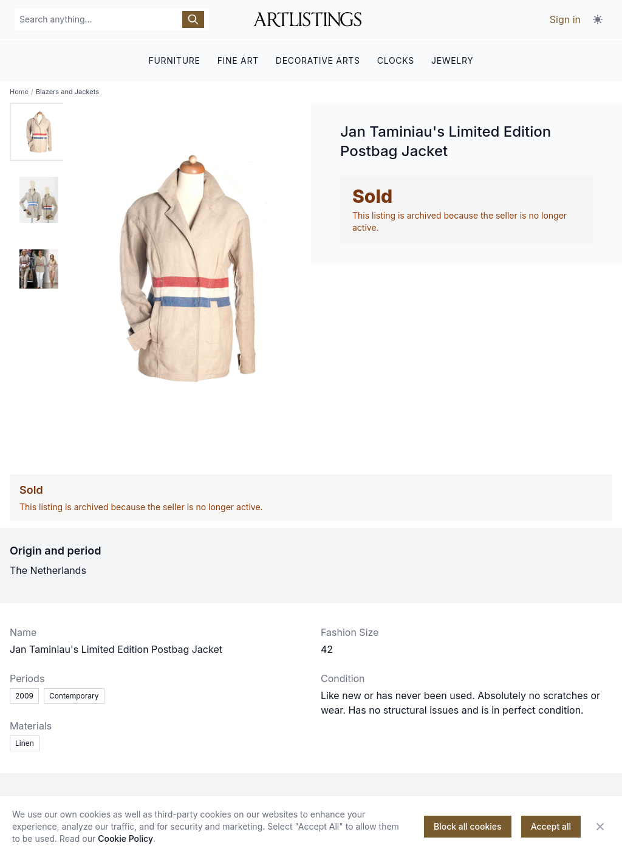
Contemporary (74, 695)
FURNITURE (174, 59)
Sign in (565, 19)
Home (19, 91)
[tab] (39, 131)
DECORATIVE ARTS (318, 59)
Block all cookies (468, 826)
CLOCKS (395, 59)
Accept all (551, 826)
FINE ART (238, 59)
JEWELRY (452, 59)
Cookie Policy (125, 838)
